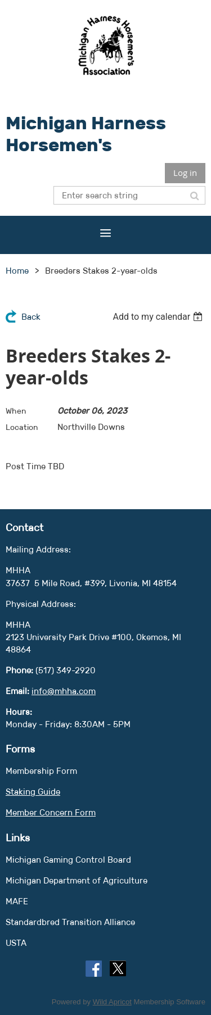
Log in (185, 172)
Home (17, 270)
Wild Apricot (112, 1002)
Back (31, 316)
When (16, 411)
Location (22, 427)
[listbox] (159, 317)
